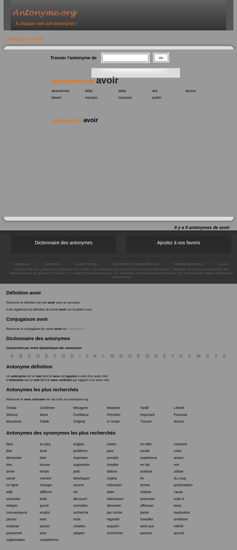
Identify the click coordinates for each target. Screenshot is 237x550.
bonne (145, 485)
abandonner (60, 91)
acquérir (113, 526)
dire (9, 465)
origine (112, 478)
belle (43, 499)
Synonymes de (74, 120)
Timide (11, 408)
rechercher (115, 533)
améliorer (181, 519)
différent (46, 492)
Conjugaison (21, 264)
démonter (114, 505)
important (80, 458)
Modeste (113, 408)
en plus (45, 444)
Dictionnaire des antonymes (64, 242)
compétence (49, 540)
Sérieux (12, 415)
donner (191, 91)
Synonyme (52, 264)
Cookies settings (86, 264)
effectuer (146, 505)
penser (11, 519)
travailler (146, 519)
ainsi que (147, 526)
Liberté (179, 408)
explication (182, 512)
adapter (79, 533)
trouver (45, 465)
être (9, 451)
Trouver (146, 421)
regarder (113, 519)
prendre (112, 458)
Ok (161, 58)
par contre (114, 512)
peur (43, 533)
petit (76, 471)
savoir (10, 478)
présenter (147, 499)
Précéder (114, 415)
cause (178, 492)
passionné (14, 533)
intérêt (178, 526)
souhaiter (13, 499)
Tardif (144, 408)
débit (88, 91)
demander (14, 458)
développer (81, 478)
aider (110, 492)
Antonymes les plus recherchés (42, 389)
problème (80, 451)
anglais (78, 444)
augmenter (81, 465)
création (79, 526)
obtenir (112, 471)
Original (79, 421)
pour (110, 451)
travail (144, 451)
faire (9, 444)
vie (75, 492)
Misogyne (80, 408)
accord (179, 533)
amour (179, 458)
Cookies (223, 264)
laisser (56, 97)
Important (147, 415)
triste (77, 519)
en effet (146, 444)
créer (178, 451)
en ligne (12, 485)
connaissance (16, 512)
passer (45, 526)
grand (44, 505)
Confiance (81, 415)
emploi (45, 512)
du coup (180, 478)
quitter (157, 97)
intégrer (12, 505)
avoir (51, 302)
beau (177, 505)
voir (176, 465)
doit (155, 91)
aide (9, 492)
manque (91, 97)
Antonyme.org (52, 13)
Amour (179, 421)
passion (146, 533)
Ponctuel (180, 415)
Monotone (14, 421)
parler (144, 512)
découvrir (80, 499)
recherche (81, 512)
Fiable (44, 421)
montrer (45, 478)
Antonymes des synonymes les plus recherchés (61, 433)
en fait (145, 465)
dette (122, 91)
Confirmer (47, 408)
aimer (10, 471)
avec (43, 519)
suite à (179, 499)
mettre (112, 444)
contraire (180, 444)
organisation (15, 540)
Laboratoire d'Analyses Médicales (136, 264)
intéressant (115, 499)
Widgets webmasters (188, 264)
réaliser (146, 492)
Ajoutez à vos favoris (178, 242)
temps (44, 471)
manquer (125, 97)
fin (142, 478)
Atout (44, 415)
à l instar (113, 421)
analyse (146, 471)
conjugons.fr (76, 329)
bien (43, 458)
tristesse (12, 526)
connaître (80, 505)
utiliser (179, 471)
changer (46, 485)
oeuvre (78, 485)
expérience (148, 458)
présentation (183, 485)
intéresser (114, 485)
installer (112, 465)
